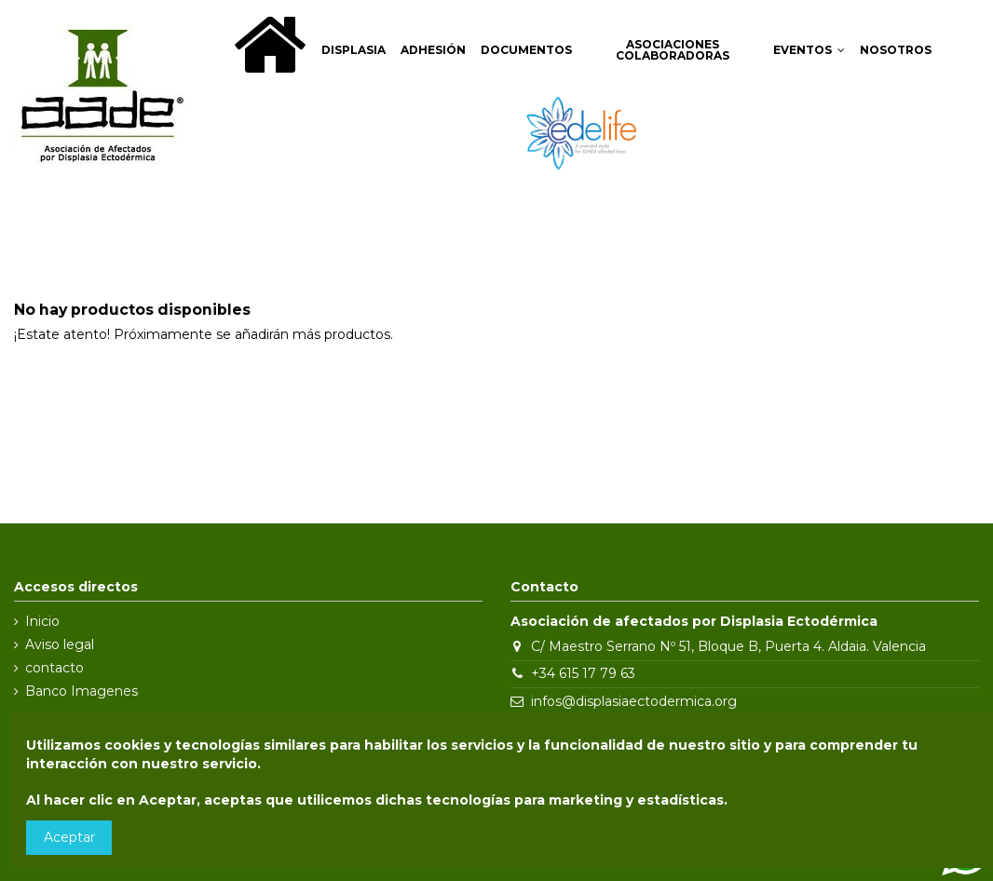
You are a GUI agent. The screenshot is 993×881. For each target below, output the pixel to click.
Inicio (42, 621)
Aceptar (69, 837)
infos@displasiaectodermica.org (634, 701)
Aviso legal (59, 644)
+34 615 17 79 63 (583, 673)
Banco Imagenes (81, 691)
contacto (54, 667)
